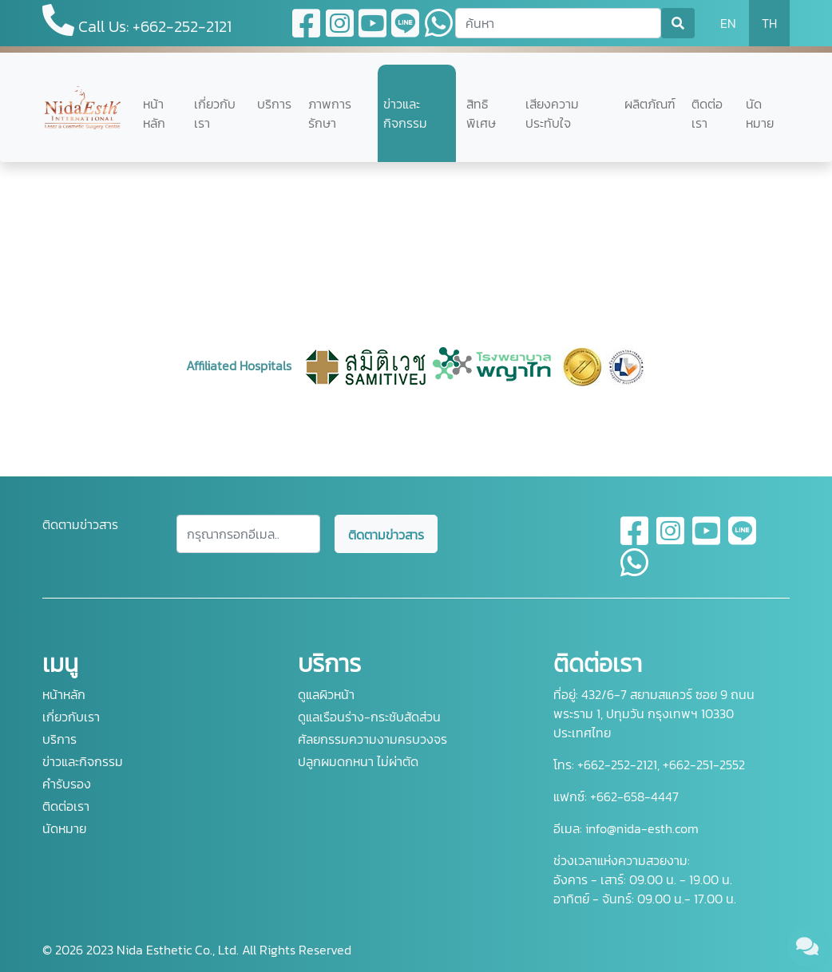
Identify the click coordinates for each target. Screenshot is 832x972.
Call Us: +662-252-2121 (137, 21)
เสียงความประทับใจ (552, 113)
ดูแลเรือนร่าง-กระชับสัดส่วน (369, 716)
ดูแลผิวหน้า (326, 694)
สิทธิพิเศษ (481, 113)
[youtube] (707, 540)
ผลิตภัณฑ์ (650, 103)
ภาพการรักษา (329, 113)
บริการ (274, 103)
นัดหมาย (760, 113)
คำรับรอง (66, 783)
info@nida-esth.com (642, 828)
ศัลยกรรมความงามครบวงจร (372, 739)
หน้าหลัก (154, 113)
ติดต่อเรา (707, 113)
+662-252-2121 (615, 764)
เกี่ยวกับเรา (215, 113)
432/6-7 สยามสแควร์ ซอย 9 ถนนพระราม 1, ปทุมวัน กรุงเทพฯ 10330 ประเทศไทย (654, 713)
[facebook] (635, 540)
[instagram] (671, 540)
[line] (742, 540)
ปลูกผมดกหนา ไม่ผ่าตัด (358, 761)
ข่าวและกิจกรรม (405, 113)
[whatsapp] (634, 572)
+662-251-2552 (702, 764)
